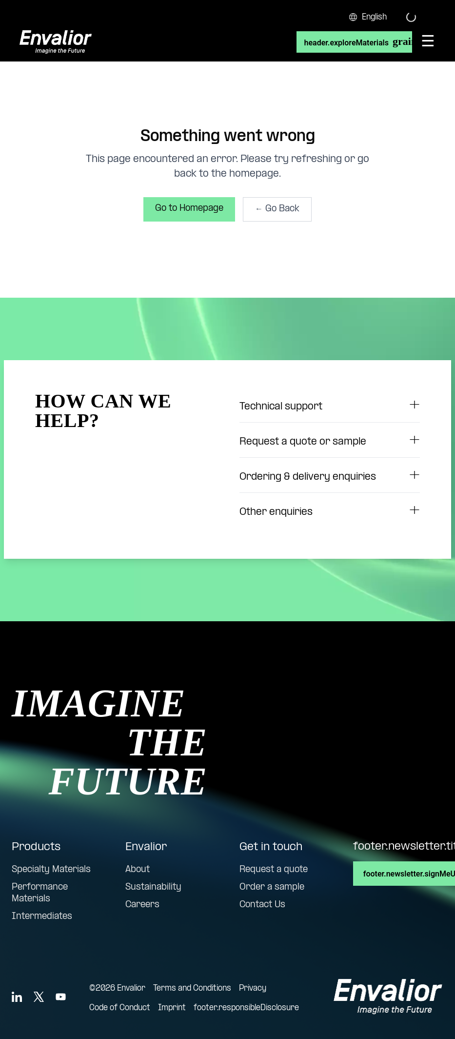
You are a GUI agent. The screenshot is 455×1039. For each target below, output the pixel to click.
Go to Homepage (189, 208)
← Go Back (277, 209)
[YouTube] (61, 997)
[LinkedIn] (17, 997)
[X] (39, 997)
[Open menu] (427, 42)
